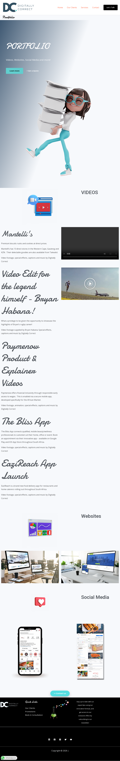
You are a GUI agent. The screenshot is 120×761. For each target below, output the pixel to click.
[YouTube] (71, 740)
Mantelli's (19, 233)
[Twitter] (65, 740)
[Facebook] (55, 740)
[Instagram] (60, 740)
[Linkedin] (49, 740)
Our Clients (73, 7)
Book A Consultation (34, 715)
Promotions (30, 711)
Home (61, 7)
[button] (90, 284)
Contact (95, 7)
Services (85, 7)
